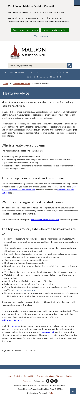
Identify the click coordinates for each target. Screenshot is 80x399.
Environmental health (21, 83)
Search (69, 65)
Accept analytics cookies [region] (25, 30)
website (31, 290)
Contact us (26, 381)
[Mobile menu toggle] (77, 3)
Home (5, 83)
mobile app (21, 290)
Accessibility (29, 376)
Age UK (15, 326)
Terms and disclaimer (45, 376)
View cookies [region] (41, 36)
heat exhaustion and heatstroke (45, 219)
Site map (59, 376)
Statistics (18, 376)
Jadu (51, 393)
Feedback (69, 376)
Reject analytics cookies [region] (55, 30)
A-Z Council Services (15, 72)
